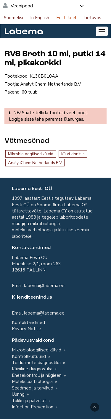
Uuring (19, 394)
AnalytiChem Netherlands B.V (35, 163)
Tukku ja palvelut (29, 401)
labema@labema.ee (44, 286)
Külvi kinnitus (73, 154)
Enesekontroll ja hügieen (37, 375)
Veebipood (47, 6)
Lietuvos (92, 18)
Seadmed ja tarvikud (33, 388)
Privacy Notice (26, 329)
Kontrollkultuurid (29, 356)
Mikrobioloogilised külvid (30, 154)
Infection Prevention (33, 407)
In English (39, 18)
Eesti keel (66, 18)
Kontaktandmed (28, 322)
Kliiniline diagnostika (33, 369)
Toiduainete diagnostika (37, 363)
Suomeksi (13, 18)
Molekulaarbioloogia (33, 381)
